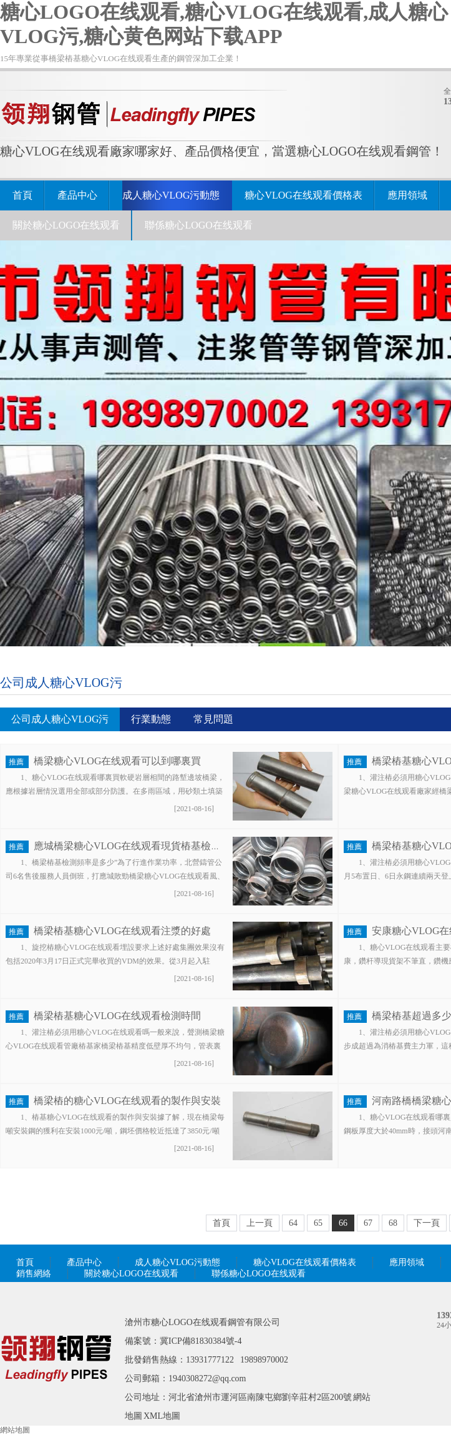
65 (318, 1223)
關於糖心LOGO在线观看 (66, 225)
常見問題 (213, 719)
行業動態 (151, 719)
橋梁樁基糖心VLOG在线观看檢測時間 (117, 1015)
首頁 (22, 195)
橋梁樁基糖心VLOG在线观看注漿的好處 (122, 930)
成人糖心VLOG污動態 (171, 195)
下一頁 (427, 1223)
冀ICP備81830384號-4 (200, 1341)
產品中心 (77, 195)
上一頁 (259, 1223)
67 (368, 1223)
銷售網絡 (33, 1273)
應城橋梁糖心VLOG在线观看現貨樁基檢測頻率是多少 (152, 846)
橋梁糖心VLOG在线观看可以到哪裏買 (117, 761)
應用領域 (407, 195)
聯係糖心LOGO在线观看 (198, 225)
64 (293, 1223)
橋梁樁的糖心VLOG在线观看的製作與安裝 (127, 1100)
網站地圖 (15, 1430)
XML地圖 (161, 1416)
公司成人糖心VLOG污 (61, 682)
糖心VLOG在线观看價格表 (303, 195)
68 (393, 1223)
